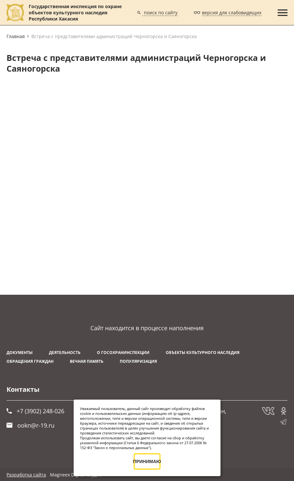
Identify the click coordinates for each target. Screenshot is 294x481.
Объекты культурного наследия (203, 352)
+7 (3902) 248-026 (35, 411)
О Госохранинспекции (123, 352)
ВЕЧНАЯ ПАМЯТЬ (86, 361)
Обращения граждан (30, 361)
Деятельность (65, 352)
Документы (20, 352)
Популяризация (138, 361)
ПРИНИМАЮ (146, 461)
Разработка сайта (26, 475)
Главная (16, 36)
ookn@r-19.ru (30, 425)
